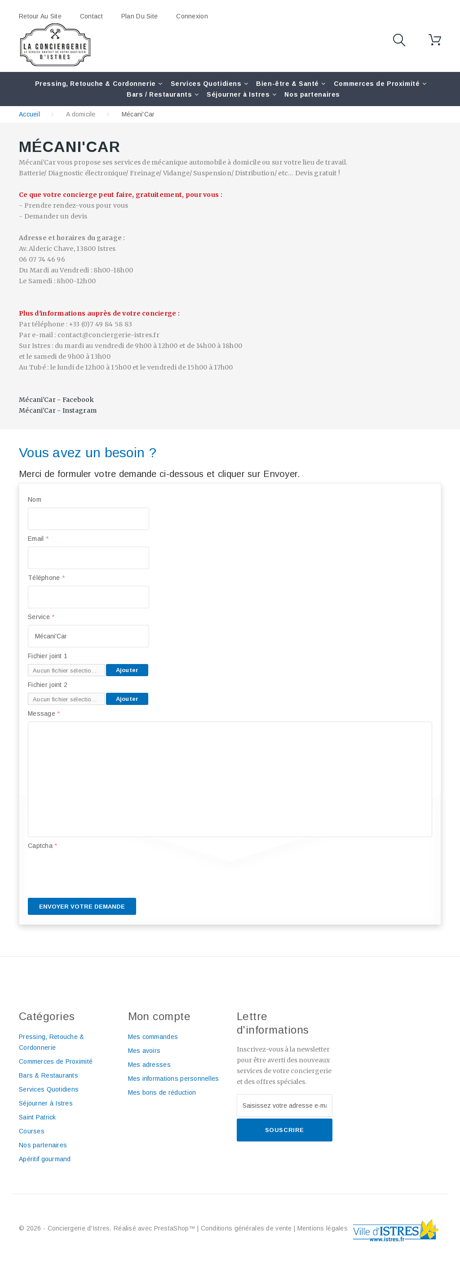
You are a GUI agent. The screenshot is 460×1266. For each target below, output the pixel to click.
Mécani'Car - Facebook (56, 400)
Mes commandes (153, 1036)
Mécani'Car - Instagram (58, 410)
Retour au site (40, 16)
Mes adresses (149, 1064)
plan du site (139, 16)
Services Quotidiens (206, 83)
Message (44, 713)
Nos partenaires (312, 94)
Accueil (29, 114)
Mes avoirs (144, 1050)
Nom (34, 499)
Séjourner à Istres (238, 94)
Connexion (192, 16)
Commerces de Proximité (377, 83)
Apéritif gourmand (45, 1159)
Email (38, 538)
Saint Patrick (37, 1117)
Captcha (43, 845)
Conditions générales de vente (246, 1228)
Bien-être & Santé (287, 83)
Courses (31, 1131)
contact (91, 16)
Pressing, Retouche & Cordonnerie (95, 83)
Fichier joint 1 (47, 656)
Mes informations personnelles (173, 1078)
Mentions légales (322, 1228)
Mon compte (159, 1016)
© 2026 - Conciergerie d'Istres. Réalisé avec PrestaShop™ (108, 1228)
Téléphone (46, 577)
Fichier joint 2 (47, 684)
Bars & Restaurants (48, 1075)
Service (41, 616)
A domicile (81, 114)
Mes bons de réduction (162, 1092)
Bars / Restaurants (159, 94)
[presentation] (96, 871)
